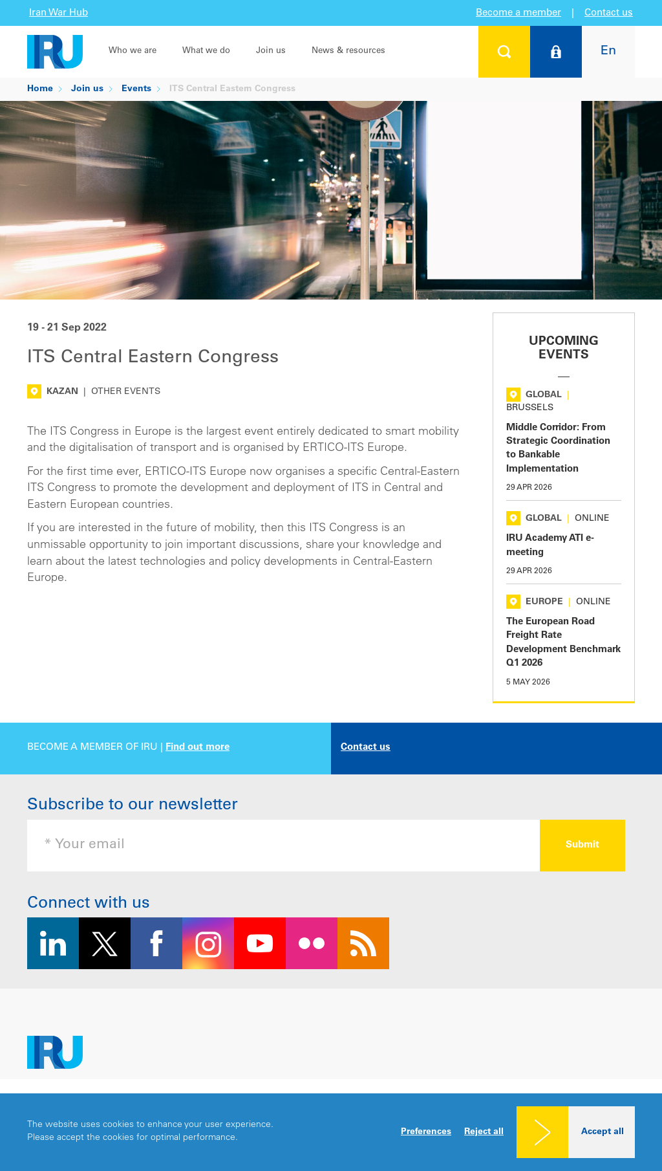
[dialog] (331, 1132)
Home (40, 89)
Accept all (602, 1132)
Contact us (608, 13)
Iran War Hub (58, 13)
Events (136, 89)
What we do (206, 51)
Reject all (484, 1132)
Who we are (132, 51)
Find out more (198, 747)
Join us (271, 51)
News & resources (348, 51)
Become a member (518, 13)
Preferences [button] (426, 1132)
